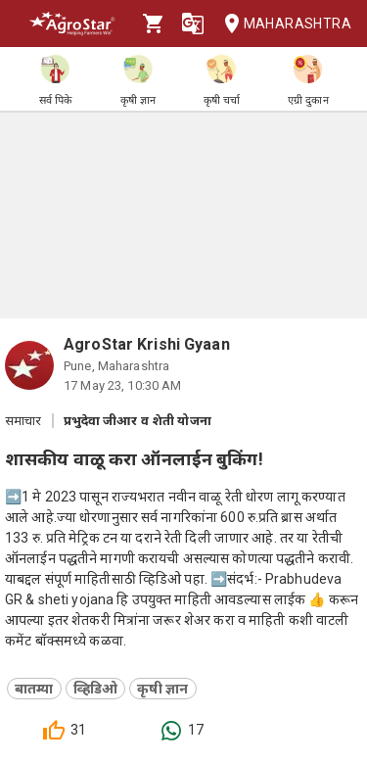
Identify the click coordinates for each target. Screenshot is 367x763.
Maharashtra (281, 24)
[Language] (192, 23)
